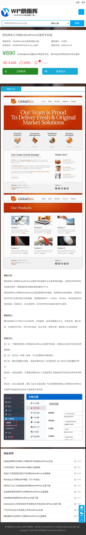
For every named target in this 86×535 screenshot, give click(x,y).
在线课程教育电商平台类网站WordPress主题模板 (26, 492)
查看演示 (60, 71)
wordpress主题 (20, 527)
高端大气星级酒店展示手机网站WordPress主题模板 (27, 473)
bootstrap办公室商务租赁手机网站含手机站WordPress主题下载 (32, 504)
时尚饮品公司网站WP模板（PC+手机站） (23, 479)
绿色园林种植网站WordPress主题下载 (21, 498)
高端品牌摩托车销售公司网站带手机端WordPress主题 (28, 461)
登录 (83, 2)
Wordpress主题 (26, 54)
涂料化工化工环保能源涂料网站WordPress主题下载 (27, 485)
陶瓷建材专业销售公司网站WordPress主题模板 (25, 516)
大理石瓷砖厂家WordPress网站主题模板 (22, 467)
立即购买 (21, 71)
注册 (77, 2)
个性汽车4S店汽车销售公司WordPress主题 (23, 510)
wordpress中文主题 (51, 527)
